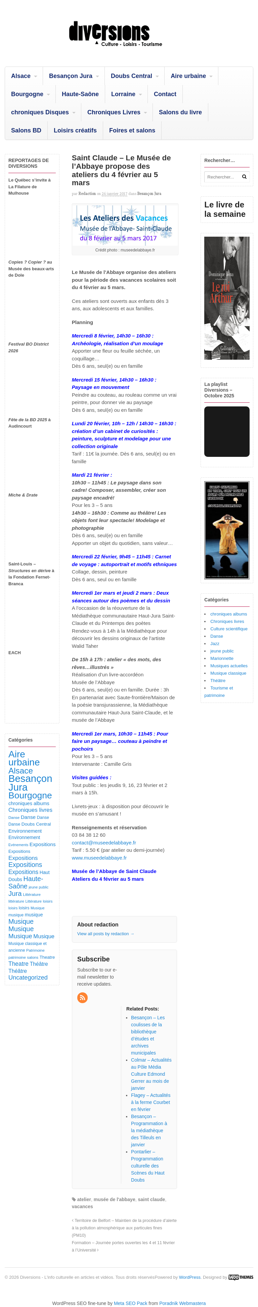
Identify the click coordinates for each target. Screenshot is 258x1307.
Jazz (214, 643)
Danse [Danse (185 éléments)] (28, 817)
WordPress (190, 1277)
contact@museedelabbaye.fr (104, 842)
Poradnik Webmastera (182, 1303)
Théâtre (217, 680)
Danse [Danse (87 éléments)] (13, 818)
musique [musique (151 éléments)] (34, 914)
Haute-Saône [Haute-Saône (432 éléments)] (25, 882)
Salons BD (26, 130)
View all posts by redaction (105, 933)
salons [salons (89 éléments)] (33, 957)
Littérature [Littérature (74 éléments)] (34, 901)
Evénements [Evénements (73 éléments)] (18, 845)
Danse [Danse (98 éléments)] (14, 824)
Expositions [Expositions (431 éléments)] (25, 864)
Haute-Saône (80, 94)
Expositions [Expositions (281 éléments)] (23, 872)
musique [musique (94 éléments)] (16, 915)
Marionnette (221, 658)
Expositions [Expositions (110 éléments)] (19, 851)
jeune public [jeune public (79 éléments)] (38, 887)
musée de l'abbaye (114, 1199)
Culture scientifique (229, 628)
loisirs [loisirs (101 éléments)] (24, 908)
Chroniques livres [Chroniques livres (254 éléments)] (30, 810)
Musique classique (228, 673)
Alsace (21, 76)
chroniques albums (228, 614)
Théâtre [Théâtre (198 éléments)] (39, 964)
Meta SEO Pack (130, 1303)
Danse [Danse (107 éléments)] (43, 817)
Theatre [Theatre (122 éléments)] (47, 957)
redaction (87, 193)
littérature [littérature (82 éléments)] (16, 901)
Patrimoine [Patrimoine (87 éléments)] (35, 950)
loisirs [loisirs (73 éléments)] (12, 908)
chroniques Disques (40, 112)
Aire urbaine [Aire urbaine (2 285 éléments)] (24, 758)
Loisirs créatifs (75, 130)
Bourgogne (27, 94)
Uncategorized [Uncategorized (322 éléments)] (28, 977)
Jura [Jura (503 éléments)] (15, 893)
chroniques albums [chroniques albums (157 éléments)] (28, 803)
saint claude (151, 1199)
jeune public (221, 651)
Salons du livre (180, 112)
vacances (82, 1206)
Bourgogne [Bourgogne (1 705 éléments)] (30, 795)
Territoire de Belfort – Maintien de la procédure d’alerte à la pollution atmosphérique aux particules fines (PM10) (124, 1228)
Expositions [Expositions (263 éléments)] (23, 858)
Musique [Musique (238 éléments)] (43, 936)
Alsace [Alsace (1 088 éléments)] (20, 770)
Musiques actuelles (229, 665)
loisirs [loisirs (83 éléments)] (48, 901)
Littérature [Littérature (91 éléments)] (32, 894)
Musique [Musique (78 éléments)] (38, 908)
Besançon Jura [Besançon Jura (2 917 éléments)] (30, 783)
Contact (165, 94)
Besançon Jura (70, 76)
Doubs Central (131, 76)
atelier (84, 1199)
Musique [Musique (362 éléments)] (20, 936)
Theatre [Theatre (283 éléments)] (18, 963)
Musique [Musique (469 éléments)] (21, 929)
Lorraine (123, 94)
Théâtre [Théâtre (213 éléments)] (17, 971)
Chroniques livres (227, 621)
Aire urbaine (188, 76)
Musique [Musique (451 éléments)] (21, 921)
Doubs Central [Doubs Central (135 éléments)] (36, 824)
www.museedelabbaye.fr (99, 858)
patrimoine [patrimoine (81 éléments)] (17, 957)
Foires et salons (132, 130)
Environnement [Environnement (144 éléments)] (24, 837)
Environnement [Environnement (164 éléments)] (25, 831)
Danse (216, 636)
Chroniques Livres (113, 112)
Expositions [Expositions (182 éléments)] (43, 844)
